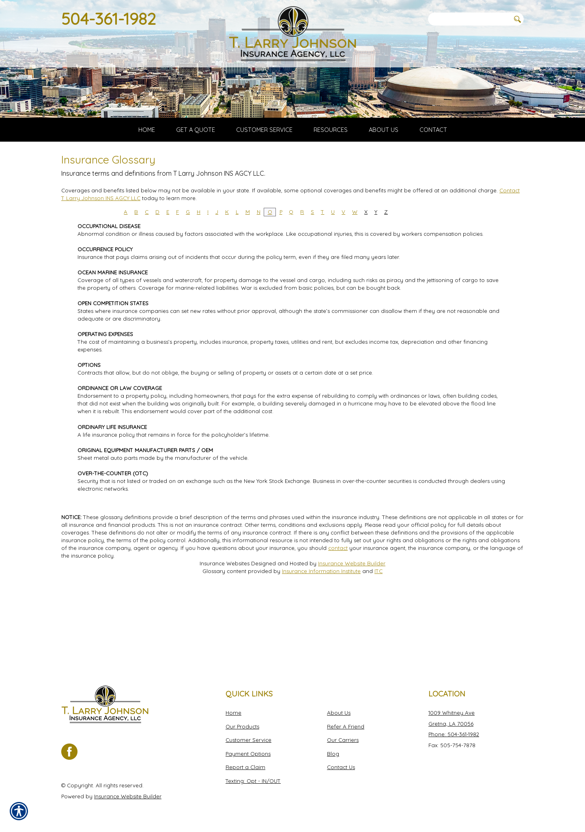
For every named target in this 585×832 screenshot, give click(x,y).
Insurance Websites (224, 633)
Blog (333, 753)
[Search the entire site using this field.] (469, 19)
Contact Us (341, 767)
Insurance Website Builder (351, 633)
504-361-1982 (108, 19)
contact (338, 617)
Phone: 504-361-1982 (453, 734)
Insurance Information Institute (321, 641)
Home (233, 712)
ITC (378, 641)
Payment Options (248, 753)
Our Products (242, 726)
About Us (339, 712)
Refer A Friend (345, 726)
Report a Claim (245, 767)
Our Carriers (343, 740)
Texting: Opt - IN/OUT (253, 781)
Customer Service (248, 740)
